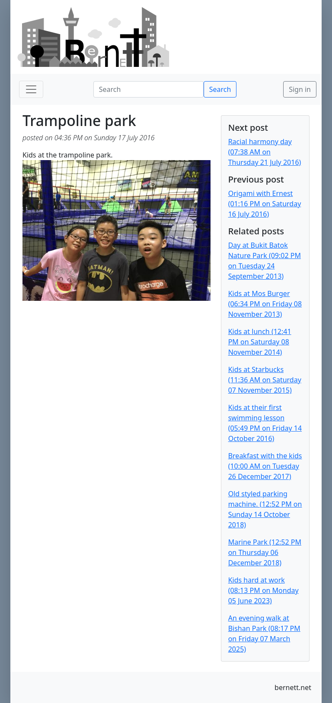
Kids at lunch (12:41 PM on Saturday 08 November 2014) (259, 342)
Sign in (300, 89)
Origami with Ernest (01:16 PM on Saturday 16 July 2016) (264, 204)
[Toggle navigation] (31, 89)
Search (220, 89)
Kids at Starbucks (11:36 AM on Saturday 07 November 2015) (264, 380)
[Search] (148, 89)
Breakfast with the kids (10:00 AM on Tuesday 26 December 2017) (265, 466)
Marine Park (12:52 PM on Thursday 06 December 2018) (264, 552)
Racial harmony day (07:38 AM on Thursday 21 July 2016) (264, 152)
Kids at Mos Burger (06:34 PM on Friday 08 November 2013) (265, 304)
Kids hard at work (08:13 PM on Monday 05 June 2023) (263, 590)
